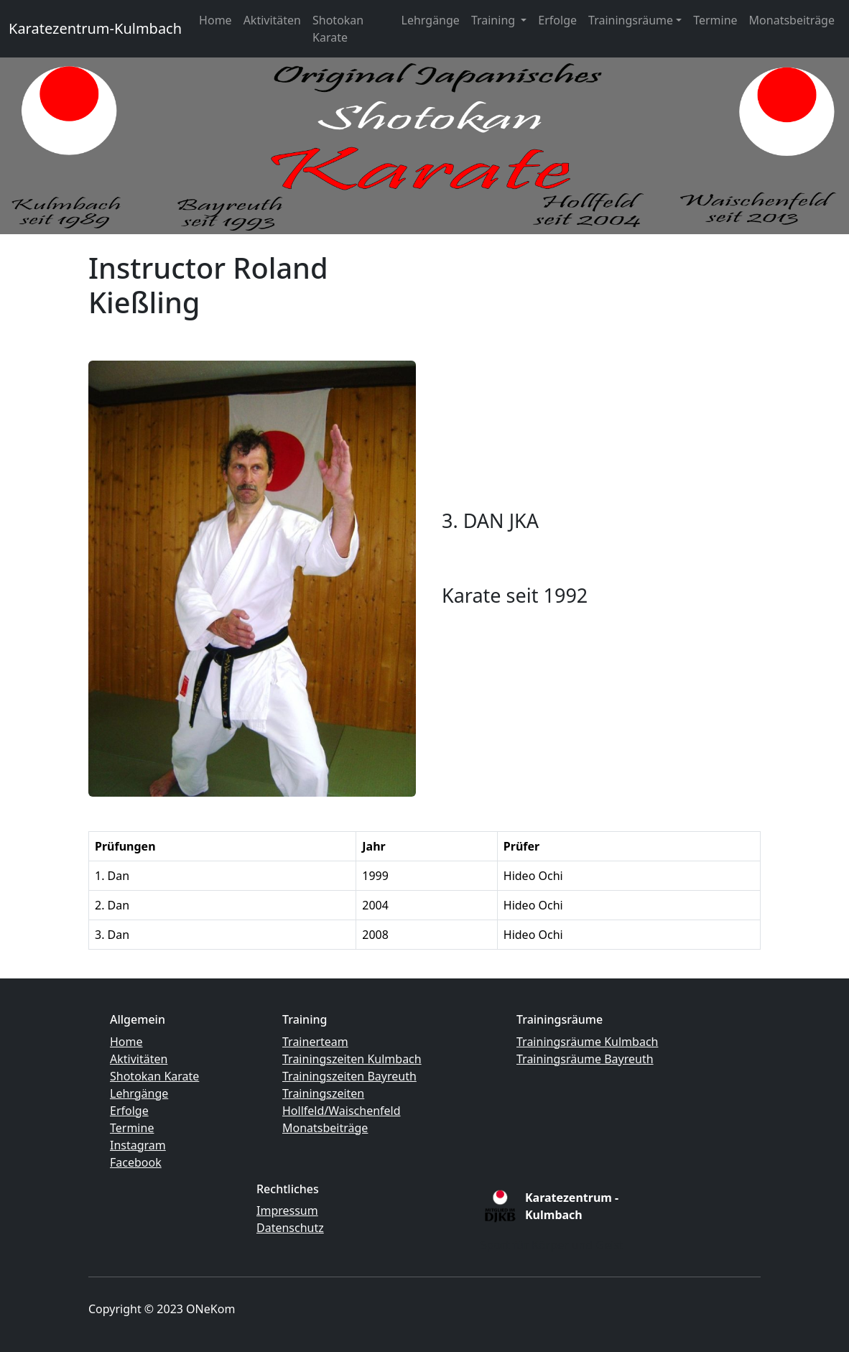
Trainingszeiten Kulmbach (352, 1059)
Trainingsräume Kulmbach (587, 1042)
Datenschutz (290, 1228)
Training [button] (494, 20)
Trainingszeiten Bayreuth (349, 1076)
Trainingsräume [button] (630, 20)
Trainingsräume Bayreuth (585, 1059)
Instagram (138, 1145)
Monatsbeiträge (792, 20)
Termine (715, 20)
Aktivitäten (272, 20)
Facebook (136, 1162)
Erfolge (557, 20)
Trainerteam (315, 1042)
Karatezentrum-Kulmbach (95, 28)
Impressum (287, 1210)
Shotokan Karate (337, 28)
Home (215, 20)
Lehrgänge (431, 20)
